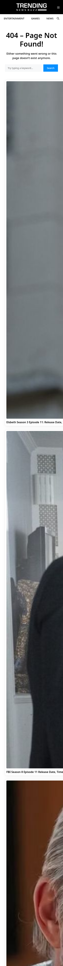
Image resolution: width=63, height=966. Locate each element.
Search (50, 68)
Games (35, 18)
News (49, 18)
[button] (58, 18)
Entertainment (14, 18)
